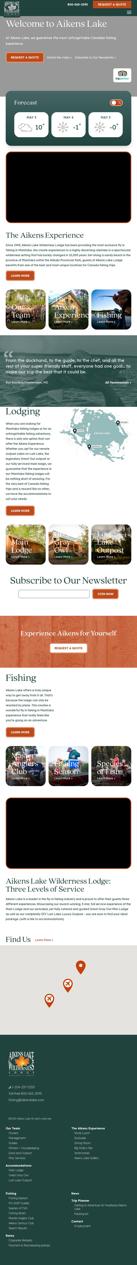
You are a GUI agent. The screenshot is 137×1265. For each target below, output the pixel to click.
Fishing (11, 1193)
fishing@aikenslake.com (26, 1100)
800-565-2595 (77, 4)
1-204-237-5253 (23, 1087)
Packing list (81, 1214)
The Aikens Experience (88, 1128)
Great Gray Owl (18, 1175)
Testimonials (82, 1153)
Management (17, 1138)
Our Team (13, 1128)
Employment (82, 1226)
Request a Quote (112, 4)
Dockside (80, 1138)
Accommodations (19, 1165)
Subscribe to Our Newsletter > (95, 57)
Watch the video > (59, 57)
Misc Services (17, 1158)
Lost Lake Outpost (20, 1180)
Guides (13, 1143)
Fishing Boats (17, 1213)
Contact (77, 1221)
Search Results (18, 1228)
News (75, 1193)
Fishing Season (18, 1198)
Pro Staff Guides (19, 1203)
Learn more (20, 511)
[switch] (116, 102)
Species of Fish (18, 1208)
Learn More (20, 275)
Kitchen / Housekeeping (24, 1148)
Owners (13, 1133)
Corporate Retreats (20, 1240)
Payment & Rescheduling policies (29, 1245)
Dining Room (82, 1143)
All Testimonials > (118, 382)
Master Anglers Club (21, 1218)
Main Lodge (16, 1170)
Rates (10, 1235)
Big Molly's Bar (83, 1148)
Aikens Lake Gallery (86, 1158)
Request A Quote (69, 648)
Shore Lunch (82, 1133)
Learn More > (44, 940)
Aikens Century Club (21, 1223)
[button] (81, 967)
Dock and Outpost (20, 1153)
